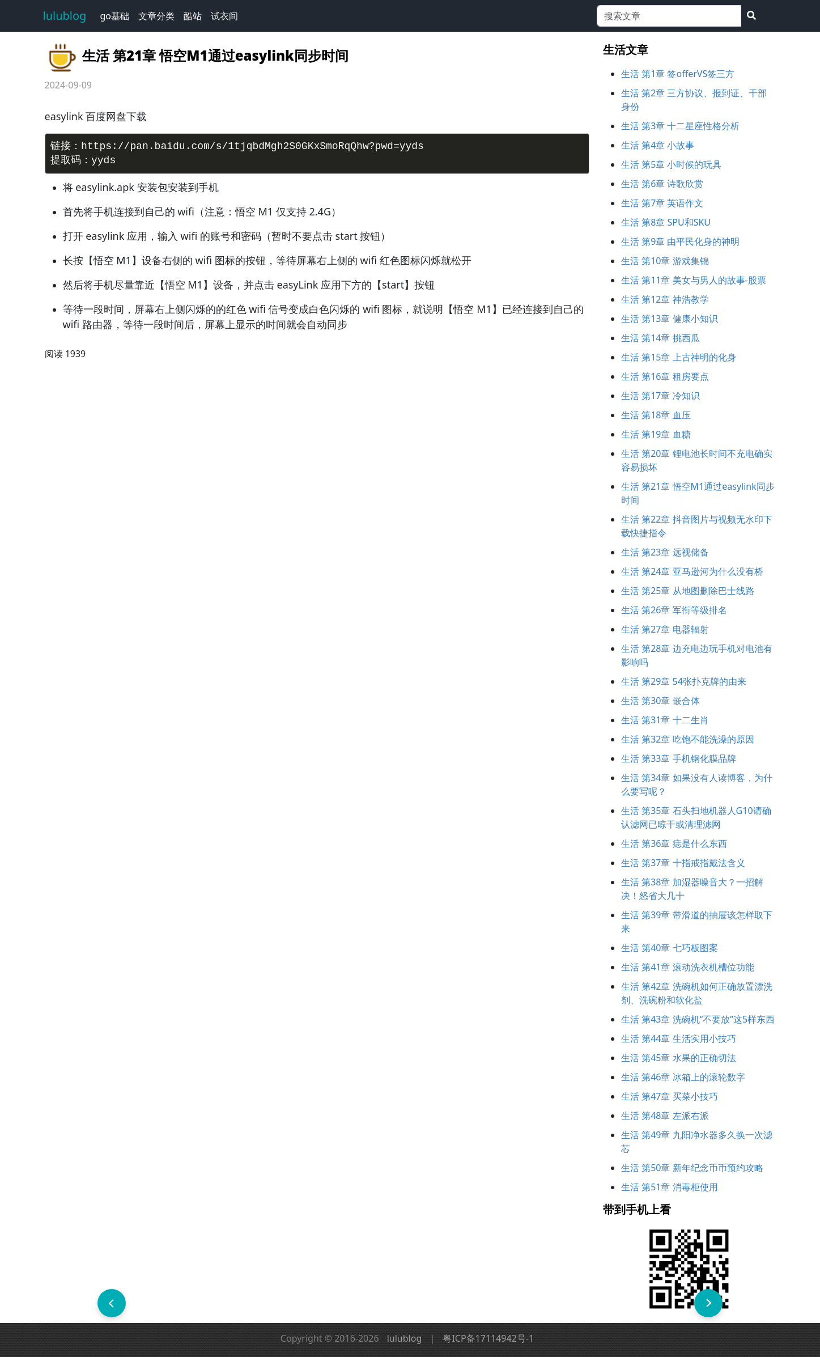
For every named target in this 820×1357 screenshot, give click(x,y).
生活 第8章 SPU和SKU (666, 222)
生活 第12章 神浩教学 (665, 299)
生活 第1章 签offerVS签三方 (677, 73)
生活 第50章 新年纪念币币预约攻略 (692, 1167)
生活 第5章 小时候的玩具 (671, 164)
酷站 (193, 16)
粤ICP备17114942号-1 (488, 1338)
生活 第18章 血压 (656, 415)
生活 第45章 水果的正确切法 (678, 1057)
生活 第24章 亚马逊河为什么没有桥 (692, 571)
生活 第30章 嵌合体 (660, 700)
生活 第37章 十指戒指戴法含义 (683, 862)
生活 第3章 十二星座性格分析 (680, 126)
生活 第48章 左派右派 (665, 1115)
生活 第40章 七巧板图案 (669, 948)
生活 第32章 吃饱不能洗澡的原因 (687, 739)
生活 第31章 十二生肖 (665, 720)
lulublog (65, 15)
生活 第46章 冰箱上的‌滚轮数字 (683, 1077)
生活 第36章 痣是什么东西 (674, 843)
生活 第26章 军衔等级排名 (674, 610)
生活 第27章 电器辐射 (665, 629)
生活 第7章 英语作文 (662, 203)
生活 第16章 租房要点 (665, 376)
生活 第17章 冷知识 (660, 395)
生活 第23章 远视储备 (665, 552)
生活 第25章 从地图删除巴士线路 (687, 590)
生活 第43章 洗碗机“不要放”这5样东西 (698, 1019)
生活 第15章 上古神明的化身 (678, 357)
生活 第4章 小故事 (657, 145)
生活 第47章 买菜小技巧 (669, 1096)
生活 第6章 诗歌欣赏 (662, 183)
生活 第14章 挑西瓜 (660, 338)
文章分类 (156, 16)
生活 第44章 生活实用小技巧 (678, 1038)
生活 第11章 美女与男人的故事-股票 (693, 280)
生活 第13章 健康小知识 (669, 318)
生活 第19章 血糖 (656, 434)
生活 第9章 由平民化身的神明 (680, 241)
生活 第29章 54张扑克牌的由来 (683, 681)
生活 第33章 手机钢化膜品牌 (678, 758)
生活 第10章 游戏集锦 (665, 261)
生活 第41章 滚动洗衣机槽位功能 (687, 967)
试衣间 (224, 16)
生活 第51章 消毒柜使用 (669, 1187)
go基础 (114, 16)
